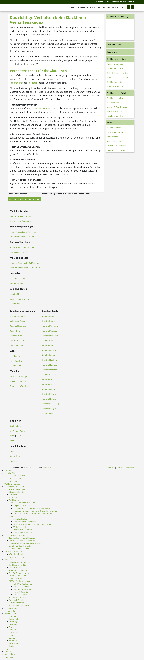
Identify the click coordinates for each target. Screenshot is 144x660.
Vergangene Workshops (19, 386)
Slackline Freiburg (49, 355)
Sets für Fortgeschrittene (19, 573)
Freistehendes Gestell (19, 252)
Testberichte (112, 52)
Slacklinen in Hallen (115, 98)
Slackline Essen (48, 345)
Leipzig (12, 638)
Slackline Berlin (48, 316)
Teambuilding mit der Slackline (22, 538)
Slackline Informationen (117, 59)
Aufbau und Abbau (115, 64)
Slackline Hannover (50, 365)
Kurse (97, 7)
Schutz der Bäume (39, 108)
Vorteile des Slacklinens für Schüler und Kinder (33, 513)
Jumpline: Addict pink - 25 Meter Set (24, 263)
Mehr (109, 123)
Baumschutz (15, 331)
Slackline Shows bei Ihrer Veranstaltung (25, 543)
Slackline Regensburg (50, 403)
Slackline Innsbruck (50, 374)
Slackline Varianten (115, 82)
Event (106, 7)
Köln (11, 635)
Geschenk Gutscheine (18, 600)
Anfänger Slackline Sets (19, 299)
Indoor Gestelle (15, 578)
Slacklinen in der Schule (117, 93)
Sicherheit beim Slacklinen (118, 73)
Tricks (18, 435)
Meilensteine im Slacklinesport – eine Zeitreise (33, 524)
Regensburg (16, 82)
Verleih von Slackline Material (21, 546)
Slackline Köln (47, 384)
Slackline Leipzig (48, 389)
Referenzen (14, 440)
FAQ (6, 649)
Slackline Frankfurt (49, 350)
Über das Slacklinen (18, 316)
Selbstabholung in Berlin (19, 605)
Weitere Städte (10, 613)
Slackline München (49, 394)
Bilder (12, 435)
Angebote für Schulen (116, 116)
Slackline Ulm (47, 413)
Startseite (8, 470)
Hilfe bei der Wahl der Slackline (23, 216)
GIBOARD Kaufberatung (23, 584)
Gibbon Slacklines (17, 283)
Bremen (12, 616)
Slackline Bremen (49, 321)
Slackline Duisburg (49, 331)
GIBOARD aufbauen (22, 586)
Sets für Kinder (15, 567)
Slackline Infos (83, 7)
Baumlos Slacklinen (115, 86)
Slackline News (10, 608)
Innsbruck (13, 632)
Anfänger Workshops (18, 376)
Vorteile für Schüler (115, 111)
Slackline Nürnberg (49, 399)
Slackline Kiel (47, 379)
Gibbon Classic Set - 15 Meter (22, 236)
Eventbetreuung (16, 356)
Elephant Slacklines (18, 278)
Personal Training (16, 557)
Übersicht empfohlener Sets (21, 221)
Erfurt (11, 627)
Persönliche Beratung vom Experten (24, 199)
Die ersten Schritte (115, 68)
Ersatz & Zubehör (21, 592)
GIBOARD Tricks (20, 594)
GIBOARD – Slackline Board (20, 581)
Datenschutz (15, 456)
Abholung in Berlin (119, 2)
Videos (22, 431)
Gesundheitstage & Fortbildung (22, 540)
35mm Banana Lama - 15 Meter (23, 232)
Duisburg (13, 621)
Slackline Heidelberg (50, 369)
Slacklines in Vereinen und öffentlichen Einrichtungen (36, 511)
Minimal (47, 467)
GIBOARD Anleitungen (23, 589)
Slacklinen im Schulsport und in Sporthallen (32, 508)
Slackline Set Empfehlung (117, 16)
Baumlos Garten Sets (18, 576)
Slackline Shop (16, 294)
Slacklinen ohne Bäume (19, 565)
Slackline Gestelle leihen (19, 549)
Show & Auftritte (16, 361)
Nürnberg (32, 82)
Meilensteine (112, 136)
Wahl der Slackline (103, 2)
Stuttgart (12, 646)
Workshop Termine (18, 381)
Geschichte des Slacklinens (118, 132)
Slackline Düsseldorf (50, 335)
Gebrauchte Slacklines (18, 603)
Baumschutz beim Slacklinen (119, 77)
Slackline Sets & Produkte (19, 562)
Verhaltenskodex (114, 141)
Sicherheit (13, 494)
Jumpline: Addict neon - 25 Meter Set (25, 268)
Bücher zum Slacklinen (116, 145)
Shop (92, 2)
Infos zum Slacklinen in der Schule (23, 503)
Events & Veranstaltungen (15, 535)
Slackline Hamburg (49, 360)
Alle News (14, 431)
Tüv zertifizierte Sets (115, 102)
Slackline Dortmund (50, 326)
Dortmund (13, 619)
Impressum (14, 461)
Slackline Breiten (114, 127)
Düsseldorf (13, 624)
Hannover (13, 630)
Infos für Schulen (17, 340)
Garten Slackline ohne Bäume (22, 247)
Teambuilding (15, 366)
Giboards (13, 481)
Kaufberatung (15, 426)
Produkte (117, 7)
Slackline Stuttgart (49, 408)
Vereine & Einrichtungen (117, 107)
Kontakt (131, 2)
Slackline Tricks (16, 335)
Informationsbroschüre (117, 150)
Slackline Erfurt (48, 340)
